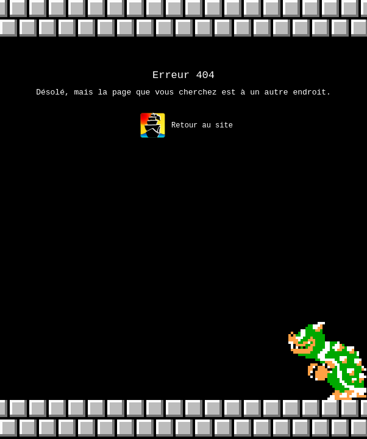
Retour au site (186, 129)
